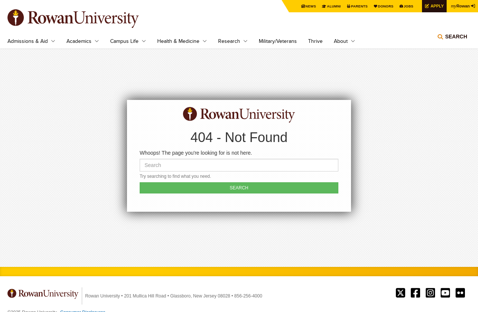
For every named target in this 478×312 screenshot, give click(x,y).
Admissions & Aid (27, 41)
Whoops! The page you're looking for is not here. (196, 153)
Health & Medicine (178, 41)
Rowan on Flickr (460, 293)
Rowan (459, 6)
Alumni (324, 6)
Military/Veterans (278, 41)
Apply (434, 5)
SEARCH (239, 187)
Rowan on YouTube (445, 293)
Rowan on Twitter (400, 293)
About (341, 41)
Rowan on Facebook (415, 293)
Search (456, 39)
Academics (78, 41)
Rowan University (84, 18)
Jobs (404, 6)
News (300, 6)
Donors (380, 6)
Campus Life (124, 41)
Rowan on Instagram (430, 293)
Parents (352, 6)
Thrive (315, 41)
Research (229, 41)
